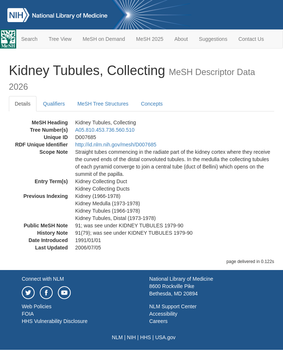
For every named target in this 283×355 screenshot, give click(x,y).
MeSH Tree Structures (103, 104)
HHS (145, 337)
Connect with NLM (43, 279)
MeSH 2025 (149, 39)
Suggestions (213, 39)
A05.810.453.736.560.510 (104, 130)
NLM (117, 337)
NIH (131, 337)
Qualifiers (54, 104)
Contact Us (251, 39)
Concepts (152, 104)
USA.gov (165, 337)
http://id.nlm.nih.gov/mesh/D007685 (115, 145)
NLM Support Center (172, 306)
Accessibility (163, 314)
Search (29, 39)
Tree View (60, 39)
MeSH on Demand (104, 39)
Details (23, 104)
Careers (158, 321)
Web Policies (37, 306)
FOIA (28, 314)
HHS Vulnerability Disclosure (54, 321)
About (181, 39)
